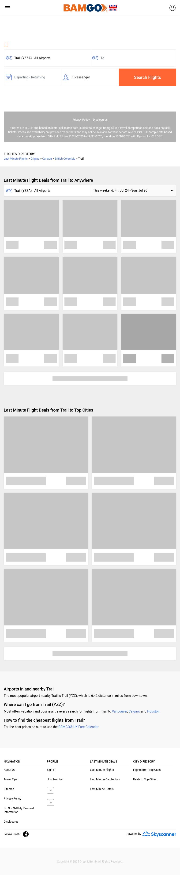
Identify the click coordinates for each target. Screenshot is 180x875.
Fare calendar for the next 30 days (28, 90)
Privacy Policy (81, 119)
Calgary (134, 711)
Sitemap (9, 789)
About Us (9, 769)
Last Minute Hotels (102, 789)
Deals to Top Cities (145, 779)
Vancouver (119, 711)
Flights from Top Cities (147, 769)
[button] (133, 191)
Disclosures (100, 119)
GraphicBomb (88, 861)
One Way (13, 45)
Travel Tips (10, 779)
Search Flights (147, 77)
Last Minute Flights (102, 769)
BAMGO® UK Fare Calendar (78, 727)
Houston (153, 711)
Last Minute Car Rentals (105, 779)
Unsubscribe (55, 779)
